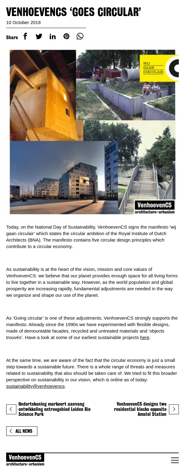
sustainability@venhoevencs (35, 384)
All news (20, 429)
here (144, 336)
